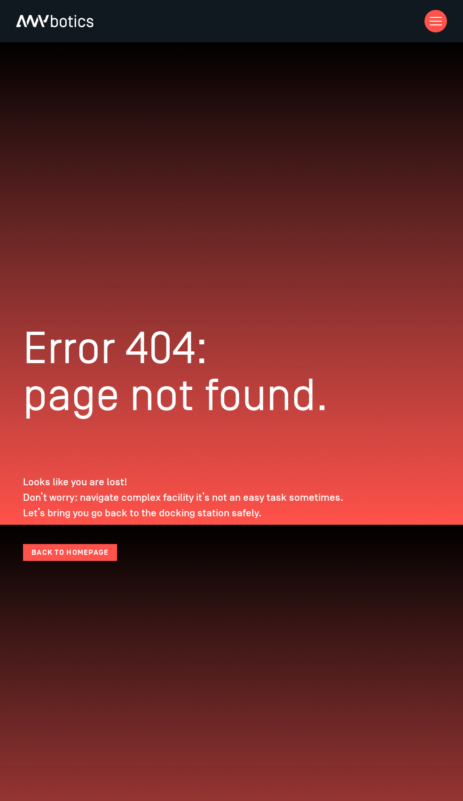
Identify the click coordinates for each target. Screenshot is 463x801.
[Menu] (435, 21)
